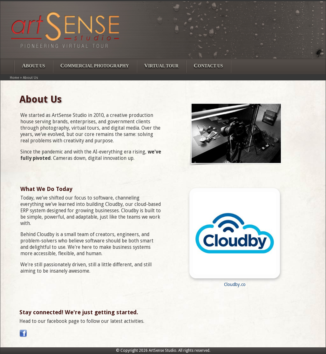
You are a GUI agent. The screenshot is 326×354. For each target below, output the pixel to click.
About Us (30, 78)
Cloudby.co (235, 284)
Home (14, 78)
